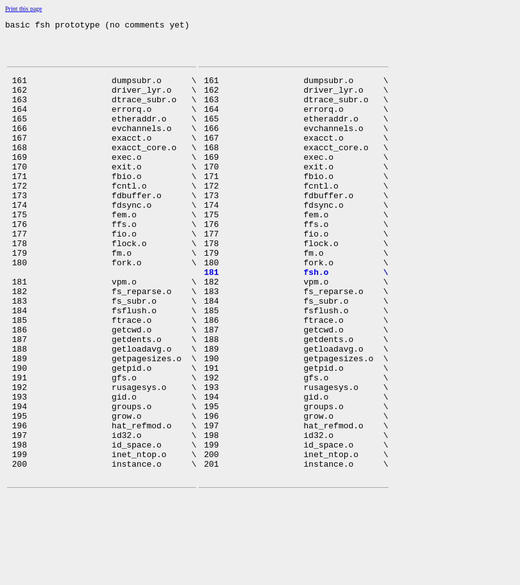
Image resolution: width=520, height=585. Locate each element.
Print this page (23, 8)
